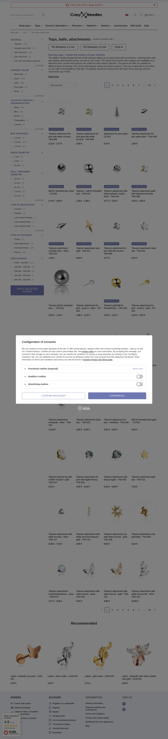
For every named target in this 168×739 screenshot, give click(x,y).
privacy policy (88, 351)
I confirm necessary (53, 395)
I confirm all (117, 395)
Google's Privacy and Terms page (97, 359)
